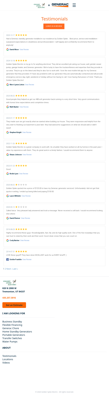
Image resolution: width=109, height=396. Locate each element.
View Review (24, 49)
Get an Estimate (14, 305)
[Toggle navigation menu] (74, 5)
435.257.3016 (9, 297)
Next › (9, 269)
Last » (15, 269)
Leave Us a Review (54, 26)
